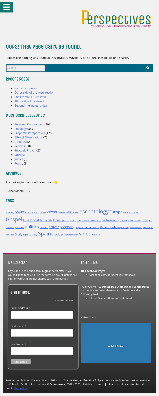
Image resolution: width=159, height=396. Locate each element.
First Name (19, 326)
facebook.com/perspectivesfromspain (112, 275)
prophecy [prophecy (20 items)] (67, 227)
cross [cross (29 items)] (52, 211)
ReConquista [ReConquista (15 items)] (108, 227)
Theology (20, 129)
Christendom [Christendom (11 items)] (32, 212)
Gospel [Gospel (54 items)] (14, 219)
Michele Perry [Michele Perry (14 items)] (110, 220)
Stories (19, 155)
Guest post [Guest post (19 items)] (31, 220)
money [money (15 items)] (124, 220)
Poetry (18, 163)
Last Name (18, 344)
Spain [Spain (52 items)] (44, 233)
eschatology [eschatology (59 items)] (94, 211)
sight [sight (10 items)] (25, 234)
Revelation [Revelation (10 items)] (148, 227)
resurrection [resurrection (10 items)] (136, 227)
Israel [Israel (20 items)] (57, 220)
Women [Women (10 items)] (96, 234)
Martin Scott (21, 388)
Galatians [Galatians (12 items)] (133, 212)
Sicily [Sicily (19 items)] (18, 234)
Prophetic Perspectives (29, 133)
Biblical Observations (28, 137)
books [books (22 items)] (20, 212)
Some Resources (25, 88)
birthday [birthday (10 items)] (10, 212)
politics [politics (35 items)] (32, 226)
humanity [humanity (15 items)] (46, 220)
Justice (18, 159)
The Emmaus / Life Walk (30, 97)
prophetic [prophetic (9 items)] (79, 227)
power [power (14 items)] (44, 227)
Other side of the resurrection (34, 92)
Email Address (21, 308)
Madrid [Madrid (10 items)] (85, 220)
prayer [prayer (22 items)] (53, 226)
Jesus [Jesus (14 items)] (65, 220)
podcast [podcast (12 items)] (19, 227)
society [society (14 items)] (33, 234)
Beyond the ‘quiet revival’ (31, 106)
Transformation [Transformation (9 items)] (71, 234)
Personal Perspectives (29, 124)
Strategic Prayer (25, 150)
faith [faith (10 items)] (125, 212)
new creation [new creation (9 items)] (135, 220)
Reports (19, 146)
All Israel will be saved (29, 101)
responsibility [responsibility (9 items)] (123, 227)
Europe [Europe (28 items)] (116, 211)
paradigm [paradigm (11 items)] (147, 220)
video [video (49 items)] (85, 233)
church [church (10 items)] (43, 212)
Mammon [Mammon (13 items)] (95, 220)
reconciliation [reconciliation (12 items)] (91, 227)
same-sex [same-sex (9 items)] (10, 234)
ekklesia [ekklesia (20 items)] (72, 212)
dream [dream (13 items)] (62, 212)
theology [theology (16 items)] (58, 234)
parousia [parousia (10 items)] (10, 227)
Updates (20, 142)
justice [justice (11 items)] (72, 220)
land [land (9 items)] (79, 220)
